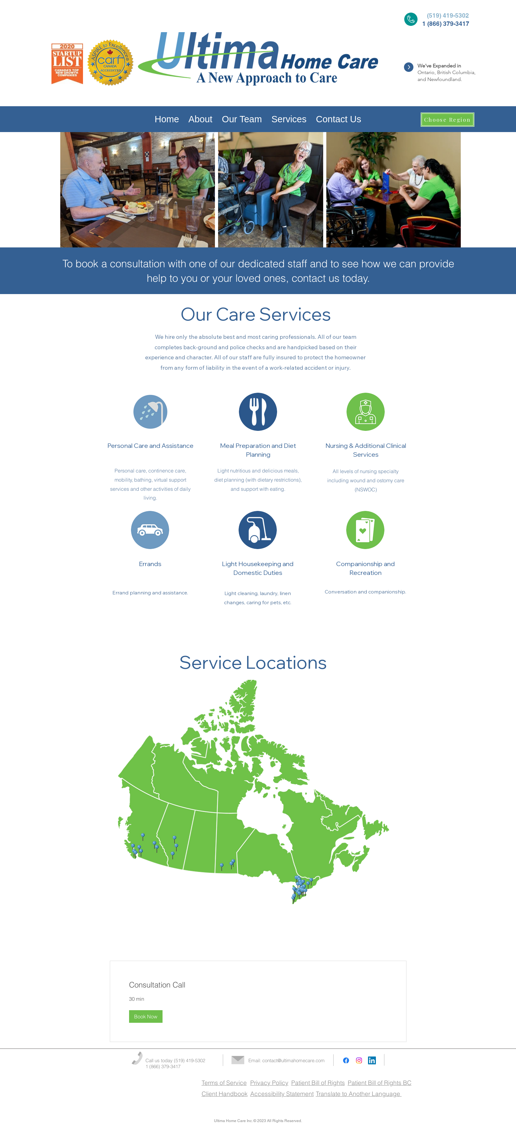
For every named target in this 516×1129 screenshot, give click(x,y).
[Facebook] (346, 1060)
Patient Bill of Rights (318, 1082)
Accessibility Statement (282, 1093)
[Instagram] (359, 1060)
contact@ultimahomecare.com (293, 1060)
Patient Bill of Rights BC (380, 1082)
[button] (146, 1016)
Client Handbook (225, 1093)
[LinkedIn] (372, 1060)
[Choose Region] (447, 120)
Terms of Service (224, 1082)
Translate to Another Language (359, 1093)
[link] (258, 985)
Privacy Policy (269, 1082)
